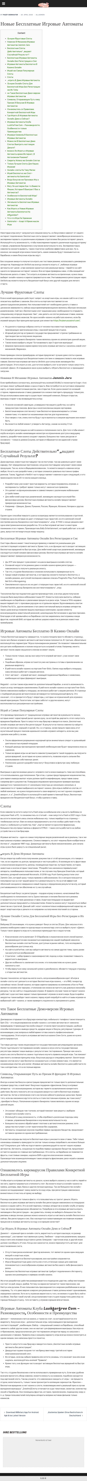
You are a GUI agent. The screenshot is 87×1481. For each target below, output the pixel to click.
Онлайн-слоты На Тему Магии (21, 170)
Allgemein (40, 15)
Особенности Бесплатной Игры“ (22, 196)
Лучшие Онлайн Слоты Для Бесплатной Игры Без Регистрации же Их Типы (23, 86)
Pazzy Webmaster (10, 15)
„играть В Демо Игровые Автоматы (23, 80)
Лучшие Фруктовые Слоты (19, 38)
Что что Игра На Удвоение (19, 218)
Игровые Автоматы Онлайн (20, 199)
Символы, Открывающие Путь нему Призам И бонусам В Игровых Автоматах (23, 102)
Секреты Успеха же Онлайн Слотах (23, 160)
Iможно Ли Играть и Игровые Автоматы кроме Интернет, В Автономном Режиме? (21, 154)
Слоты (10, 77)
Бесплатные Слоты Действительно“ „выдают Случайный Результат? (19, 51)
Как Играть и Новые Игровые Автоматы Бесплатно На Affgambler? (20, 211)
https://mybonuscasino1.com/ (66, 320)
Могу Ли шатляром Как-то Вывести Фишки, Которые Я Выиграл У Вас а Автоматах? (23, 189)
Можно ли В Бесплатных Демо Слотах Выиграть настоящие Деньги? (21, 144)
